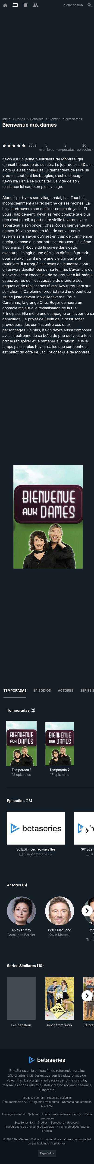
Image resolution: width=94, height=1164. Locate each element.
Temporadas (14, 690)
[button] (21, 919)
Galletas (33, 1114)
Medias (42, 1122)
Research (73, 1122)
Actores (65, 690)
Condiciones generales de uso (61, 1114)
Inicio (6, 119)
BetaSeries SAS (25, 1122)
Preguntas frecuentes (45, 1102)
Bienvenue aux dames (65, 119)
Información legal (13, 1114)
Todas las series (33, 1097)
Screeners (57, 1122)
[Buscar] (89, 5)
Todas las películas (59, 1097)
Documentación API (15, 1102)
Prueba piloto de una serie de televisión (30, 1126)
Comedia (37, 119)
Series (20, 119)
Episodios (42, 690)
